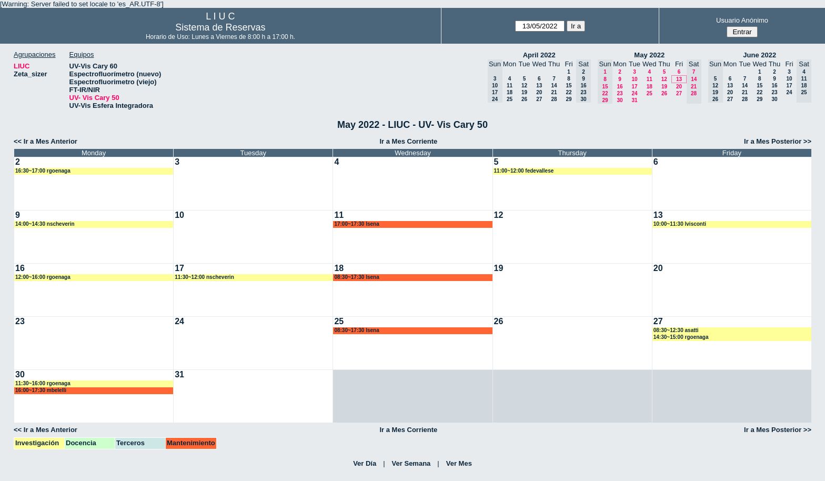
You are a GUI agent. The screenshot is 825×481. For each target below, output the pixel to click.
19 (524, 92)
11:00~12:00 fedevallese (524, 171)
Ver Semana (411, 463)
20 (539, 92)
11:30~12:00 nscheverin (204, 277)
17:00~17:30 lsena (356, 224)
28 (554, 99)
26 (524, 99)
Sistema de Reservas (220, 27)
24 (634, 93)
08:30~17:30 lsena (356, 277)
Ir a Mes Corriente (408, 141)
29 (568, 99)
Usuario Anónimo (742, 20)
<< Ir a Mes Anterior (45, 141)
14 (554, 85)
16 (619, 86)
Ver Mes (459, 463)
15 (568, 85)
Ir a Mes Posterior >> (777, 141)
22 (568, 92)
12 (524, 85)
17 (634, 86)
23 (619, 93)
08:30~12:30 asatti (676, 330)
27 (539, 99)
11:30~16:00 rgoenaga (43, 383)
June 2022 (759, 55)
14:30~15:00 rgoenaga (681, 337)
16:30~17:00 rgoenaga (43, 171)
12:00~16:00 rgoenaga (43, 277)
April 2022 (539, 55)
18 (509, 92)
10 (634, 79)
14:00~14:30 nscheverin (45, 224)
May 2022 (649, 55)
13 (539, 85)
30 (619, 100)
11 (509, 85)
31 (634, 100)
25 (509, 99)
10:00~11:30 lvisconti (679, 224)
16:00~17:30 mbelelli (40, 390)
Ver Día (364, 463)
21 (554, 92)
